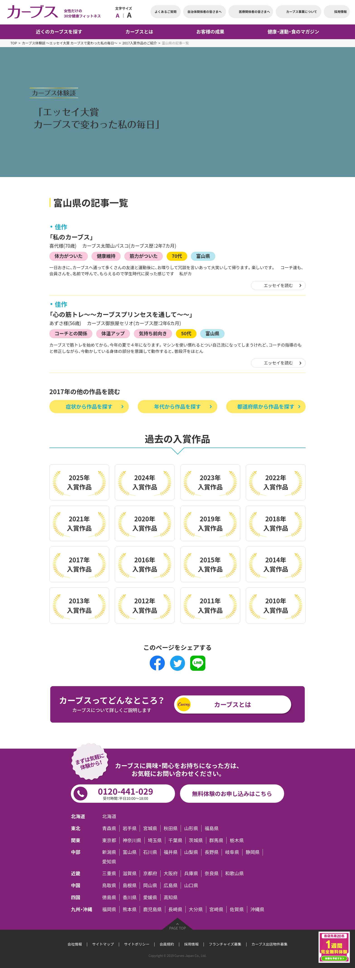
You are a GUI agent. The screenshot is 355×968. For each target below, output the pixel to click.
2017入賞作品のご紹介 (139, 43)
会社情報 (74, 944)
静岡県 (253, 852)
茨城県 (196, 840)
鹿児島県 (152, 909)
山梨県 (191, 852)
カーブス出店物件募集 (269, 944)
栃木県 (237, 840)
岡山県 (150, 885)
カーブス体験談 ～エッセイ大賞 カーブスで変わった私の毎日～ (70, 43)
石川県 (150, 852)
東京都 (109, 840)
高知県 (171, 897)
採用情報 (191, 944)
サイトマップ (103, 944)
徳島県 (109, 897)
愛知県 (109, 861)
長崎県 (175, 909)
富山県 (203, 255)
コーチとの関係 (71, 333)
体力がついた (69, 255)
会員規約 (166, 944)
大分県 (196, 909)
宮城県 (150, 828)
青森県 (109, 828)
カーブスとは (232, 704)
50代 (186, 333)
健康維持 (106, 255)
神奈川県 (132, 840)
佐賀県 (237, 909)
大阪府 (171, 873)
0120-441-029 (125, 793)
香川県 (130, 897)
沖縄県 (257, 909)
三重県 (109, 873)
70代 (177, 255)
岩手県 (130, 828)
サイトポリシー (136, 944)
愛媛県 (150, 897)
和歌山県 (234, 873)
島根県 (130, 885)
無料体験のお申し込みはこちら (232, 793)
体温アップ (113, 333)
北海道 (109, 816)
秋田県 (171, 828)
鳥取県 (109, 885)
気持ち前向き (153, 333)
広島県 (171, 885)
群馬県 (216, 840)
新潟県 (109, 852)
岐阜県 (232, 852)
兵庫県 (191, 873)
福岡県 (109, 909)
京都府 (150, 873)
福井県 (171, 852)
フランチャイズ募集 (225, 944)
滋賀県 (130, 873)
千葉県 (175, 840)
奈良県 (212, 873)
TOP (13, 43)
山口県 (191, 885)
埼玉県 (155, 840)
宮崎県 (216, 909)
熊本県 (130, 909)
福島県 (212, 828)
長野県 (212, 852)
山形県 (191, 828)
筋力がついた (144, 255)
